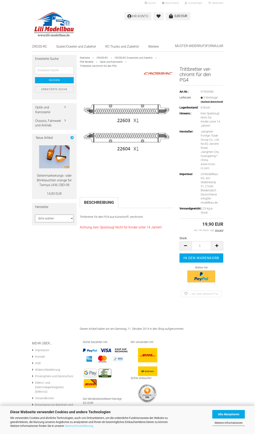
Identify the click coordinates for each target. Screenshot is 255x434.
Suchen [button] (150, 3)
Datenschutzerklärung (79, 425)
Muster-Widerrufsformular (199, 46)
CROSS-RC (39, 46)
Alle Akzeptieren (228, 414)
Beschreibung (99, 202)
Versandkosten (44, 398)
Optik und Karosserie (42, 109)
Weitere (153, 46)
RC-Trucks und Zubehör (122, 46)
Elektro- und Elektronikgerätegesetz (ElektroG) (49, 387)
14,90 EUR (54, 194)
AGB (38, 363)
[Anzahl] (201, 245)
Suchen (54, 80)
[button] (170, 3)
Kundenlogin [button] (193, 3)
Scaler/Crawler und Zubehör (76, 46)
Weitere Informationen (229, 422)
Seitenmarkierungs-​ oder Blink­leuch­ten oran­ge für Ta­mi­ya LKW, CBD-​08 (54, 180)
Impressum (42, 350)
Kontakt (40, 356)
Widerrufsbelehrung (47, 369)
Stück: (183, 238)
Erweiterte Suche (54, 89)
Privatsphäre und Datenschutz (54, 376)
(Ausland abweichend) (212, 102)
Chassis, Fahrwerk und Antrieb (48, 123)
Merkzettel (215, 3)
